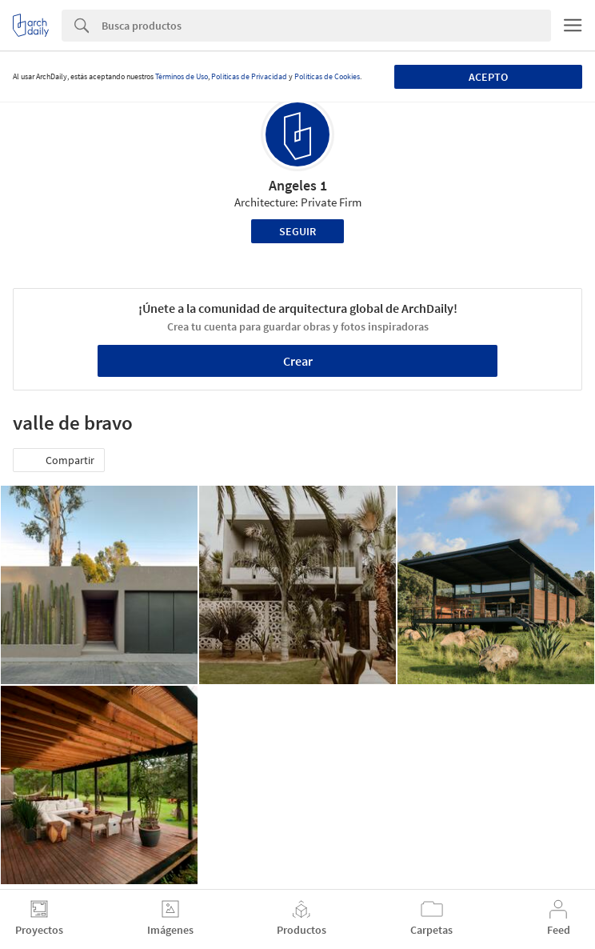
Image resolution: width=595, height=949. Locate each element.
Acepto (488, 77)
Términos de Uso (181, 76)
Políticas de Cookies (327, 76)
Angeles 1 (298, 185)
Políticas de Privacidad (249, 76)
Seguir (297, 231)
